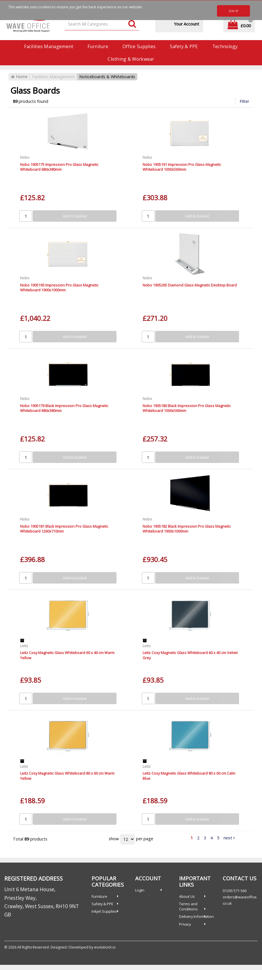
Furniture (98, 46)
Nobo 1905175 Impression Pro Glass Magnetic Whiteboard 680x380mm (59, 167)
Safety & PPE (184, 46)
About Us (187, 896)
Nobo (25, 157)
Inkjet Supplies (104, 911)
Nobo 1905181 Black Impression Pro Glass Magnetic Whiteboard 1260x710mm (64, 529)
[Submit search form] (132, 24)
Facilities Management (48, 46)
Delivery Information (196, 916)
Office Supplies (139, 46)
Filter (244, 101)
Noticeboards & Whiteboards (107, 76)
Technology (225, 46)
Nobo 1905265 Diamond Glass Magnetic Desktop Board (190, 285)
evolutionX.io (105, 947)
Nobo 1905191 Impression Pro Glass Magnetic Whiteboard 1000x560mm (182, 167)
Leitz (24, 645)
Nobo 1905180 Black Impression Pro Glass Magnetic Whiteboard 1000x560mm (187, 408)
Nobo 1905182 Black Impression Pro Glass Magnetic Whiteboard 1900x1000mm (187, 529)
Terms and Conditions (188, 906)
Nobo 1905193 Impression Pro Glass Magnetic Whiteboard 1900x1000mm (59, 287)
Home (19, 76)
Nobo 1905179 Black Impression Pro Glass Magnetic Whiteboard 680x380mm (64, 408)
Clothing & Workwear (131, 59)
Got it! (233, 11)
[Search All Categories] (102, 24)
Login (139, 890)
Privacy (185, 924)
